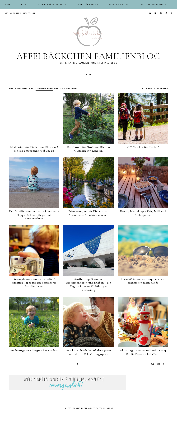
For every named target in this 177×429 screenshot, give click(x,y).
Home (7, 4)
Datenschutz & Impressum (20, 13)
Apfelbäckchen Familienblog (88, 56)
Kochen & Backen (119, 4)
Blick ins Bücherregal (51, 4)
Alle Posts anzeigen (155, 88)
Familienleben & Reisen (153, 4)
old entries (157, 364)
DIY (23, 4)
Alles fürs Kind (87, 4)
